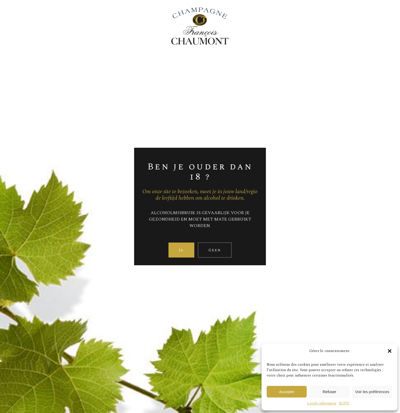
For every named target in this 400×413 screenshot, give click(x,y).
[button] (389, 351)
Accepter (286, 391)
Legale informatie (321, 403)
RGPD (344, 403)
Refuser (329, 391)
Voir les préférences (372, 391)
